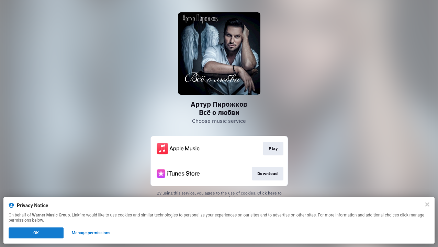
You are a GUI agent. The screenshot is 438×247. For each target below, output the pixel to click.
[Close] (427, 204)
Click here (267, 193)
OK (36, 233)
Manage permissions (91, 233)
